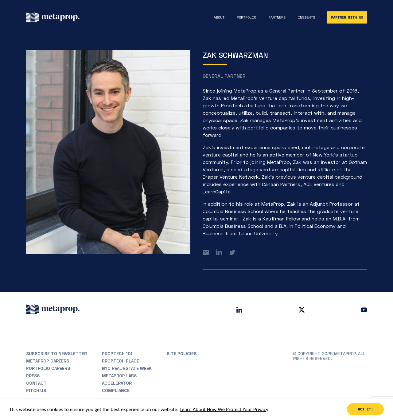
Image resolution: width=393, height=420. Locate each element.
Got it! (365, 409)
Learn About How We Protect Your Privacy (224, 409)
